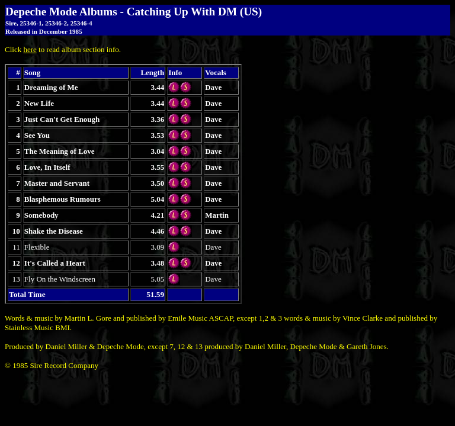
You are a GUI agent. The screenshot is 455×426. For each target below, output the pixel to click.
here (29, 49)
